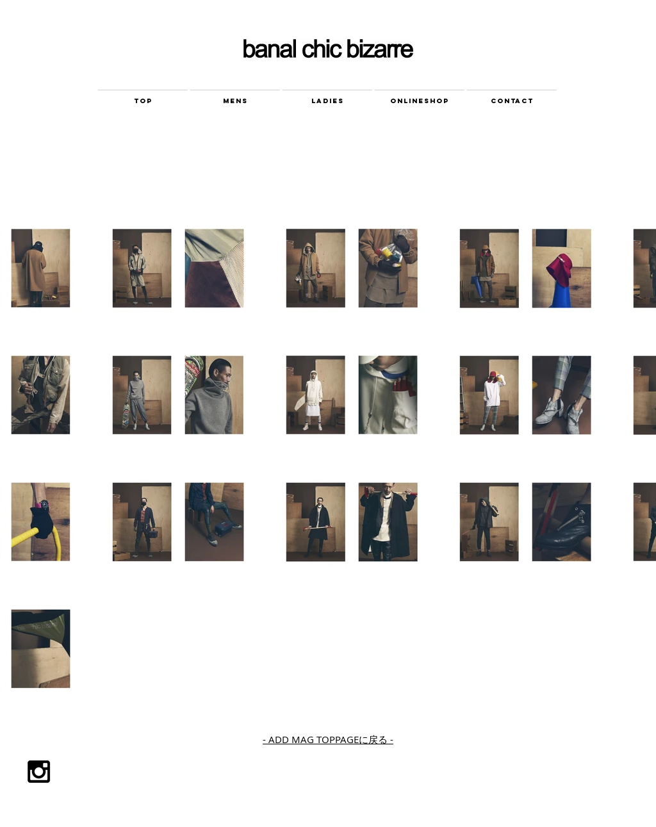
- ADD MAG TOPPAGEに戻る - (328, 739)
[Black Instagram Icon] (38, 771)
